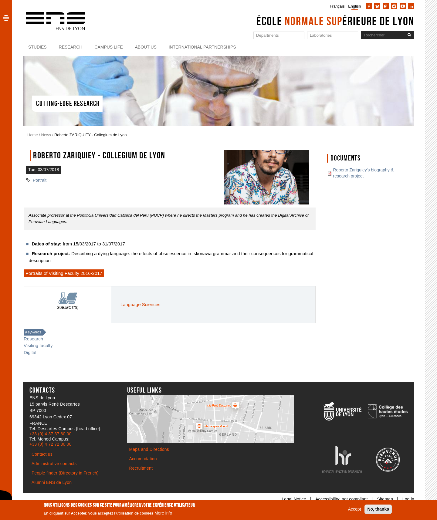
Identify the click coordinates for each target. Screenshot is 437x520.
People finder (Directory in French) (65, 473)
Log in (408, 499)
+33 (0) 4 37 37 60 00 (50, 433)
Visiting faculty (38, 345)
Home (32, 135)
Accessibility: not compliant (341, 499)
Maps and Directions (149, 449)
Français (337, 6)
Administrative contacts (54, 463)
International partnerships (202, 47)
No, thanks (378, 509)
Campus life (108, 47)
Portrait (39, 180)
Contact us (42, 454)
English (354, 6)
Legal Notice (294, 499)
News (46, 135)
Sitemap (385, 499)
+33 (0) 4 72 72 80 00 (50, 444)
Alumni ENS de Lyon (52, 482)
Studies (37, 47)
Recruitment (141, 468)
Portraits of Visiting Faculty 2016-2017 (63, 273)
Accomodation (143, 458)
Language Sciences (140, 304)
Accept (354, 509)
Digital (30, 352)
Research (71, 47)
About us (146, 47)
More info (163, 513)
